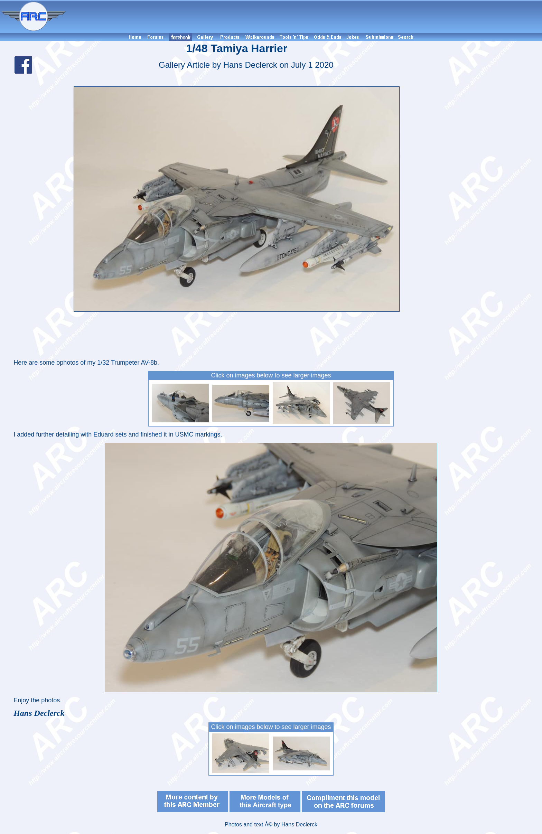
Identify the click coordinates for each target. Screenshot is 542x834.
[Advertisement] (305, 16)
